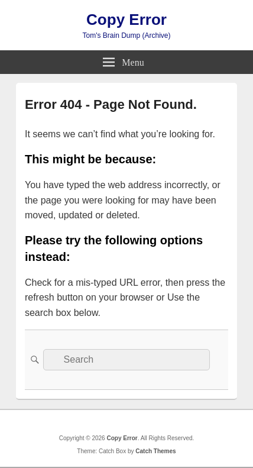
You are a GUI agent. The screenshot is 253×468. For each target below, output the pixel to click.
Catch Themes (155, 451)
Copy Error (126, 19)
